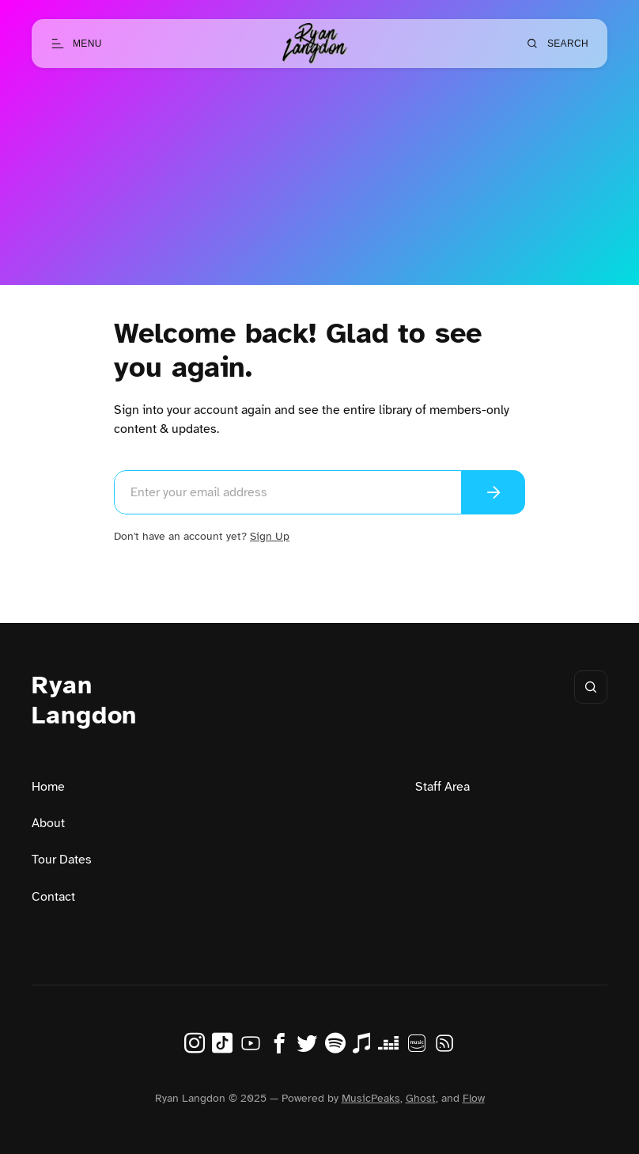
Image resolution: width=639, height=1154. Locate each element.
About (48, 823)
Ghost (421, 1098)
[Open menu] (76, 43)
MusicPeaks (371, 1098)
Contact (53, 897)
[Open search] (556, 43)
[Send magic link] (493, 492)
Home (48, 787)
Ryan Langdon (84, 700)
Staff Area (442, 787)
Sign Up (269, 536)
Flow (474, 1098)
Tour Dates (62, 859)
